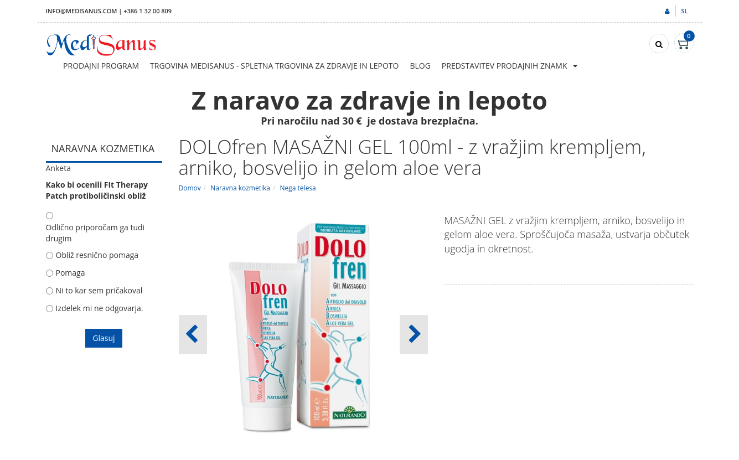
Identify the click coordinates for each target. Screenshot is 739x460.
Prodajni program (101, 65)
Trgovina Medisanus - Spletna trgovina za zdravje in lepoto (274, 65)
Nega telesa (298, 188)
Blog (420, 65)
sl (684, 11)
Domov (190, 188)
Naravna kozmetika (240, 188)
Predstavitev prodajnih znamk (504, 65)
